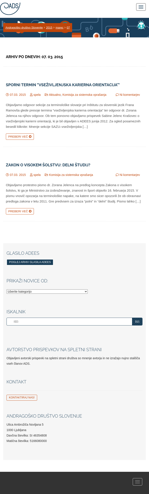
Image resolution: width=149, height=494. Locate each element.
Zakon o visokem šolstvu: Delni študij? (48, 165)
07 (68, 27)
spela (37, 94)
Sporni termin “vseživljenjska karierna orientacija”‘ (63, 85)
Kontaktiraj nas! (22, 397)
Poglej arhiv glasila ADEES (30, 262)
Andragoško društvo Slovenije (24, 27)
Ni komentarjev (130, 94)
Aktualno (55, 94)
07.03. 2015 (18, 94)
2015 (49, 27)
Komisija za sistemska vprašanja (84, 94)
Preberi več (19, 136)
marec (59, 27)
